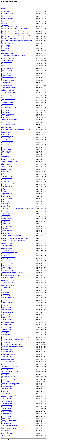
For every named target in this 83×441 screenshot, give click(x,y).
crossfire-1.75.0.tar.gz (6, 110)
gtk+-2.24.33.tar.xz (6, 164)
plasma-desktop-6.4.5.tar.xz (8, 299)
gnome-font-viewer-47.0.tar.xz (8, 159)
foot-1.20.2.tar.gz (5, 156)
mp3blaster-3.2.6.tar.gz (7, 243)
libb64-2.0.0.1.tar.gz (6, 199)
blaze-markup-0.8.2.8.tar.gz (8, 80)
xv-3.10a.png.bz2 (6, 431)
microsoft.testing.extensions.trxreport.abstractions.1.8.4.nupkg (15, 241)
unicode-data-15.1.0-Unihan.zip (8, 411)
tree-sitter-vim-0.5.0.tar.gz (7, 405)
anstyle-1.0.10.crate (6, 63)
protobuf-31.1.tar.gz (6, 309)
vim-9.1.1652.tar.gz (6, 418)
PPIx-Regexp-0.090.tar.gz (7, 43)
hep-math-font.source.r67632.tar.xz (9, 168)
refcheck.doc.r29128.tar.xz (7, 326)
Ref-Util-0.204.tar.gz (6, 45)
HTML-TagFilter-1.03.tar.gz (8, 21)
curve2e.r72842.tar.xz (6, 115)
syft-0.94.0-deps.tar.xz (7, 381)
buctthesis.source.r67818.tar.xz (8, 87)
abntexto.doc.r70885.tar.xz (7, 53)
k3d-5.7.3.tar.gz (5, 189)
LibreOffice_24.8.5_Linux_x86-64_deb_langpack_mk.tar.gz (14, 28)
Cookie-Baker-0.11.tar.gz (7, 15)
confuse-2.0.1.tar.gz (6, 105)
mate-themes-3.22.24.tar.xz (8, 223)
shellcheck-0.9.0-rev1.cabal (8, 361)
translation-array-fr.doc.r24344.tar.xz (10, 403)
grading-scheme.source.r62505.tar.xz (10, 161)
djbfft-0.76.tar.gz (5, 131)
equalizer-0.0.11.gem (6, 139)
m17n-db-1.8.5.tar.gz (6, 216)
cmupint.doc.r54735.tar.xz (7, 102)
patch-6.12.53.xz (5, 284)
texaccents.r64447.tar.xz (7, 388)
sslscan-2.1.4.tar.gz (6, 373)
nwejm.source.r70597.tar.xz (8, 268)
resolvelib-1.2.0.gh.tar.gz (7, 327)
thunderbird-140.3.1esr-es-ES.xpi (9, 394)
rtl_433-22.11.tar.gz (6, 332)
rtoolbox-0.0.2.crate (6, 334)
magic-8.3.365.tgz (6, 220)
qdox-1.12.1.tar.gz (6, 314)
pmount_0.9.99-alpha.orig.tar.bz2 (9, 302)
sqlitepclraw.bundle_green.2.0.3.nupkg (10, 371)
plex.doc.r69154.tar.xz (7, 300)
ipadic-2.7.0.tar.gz (6, 179)
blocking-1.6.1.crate (6, 82)
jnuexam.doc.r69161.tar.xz (7, 186)
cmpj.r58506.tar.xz (6, 100)
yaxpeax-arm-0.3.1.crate (7, 433)
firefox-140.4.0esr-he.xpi (7, 146)
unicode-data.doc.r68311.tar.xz (8, 413)
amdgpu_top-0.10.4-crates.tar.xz (9, 58)
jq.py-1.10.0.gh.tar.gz (6, 188)
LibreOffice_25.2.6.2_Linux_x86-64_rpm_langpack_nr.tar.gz (15, 33)
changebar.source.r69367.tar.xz (8, 99)
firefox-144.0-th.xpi (6, 152)
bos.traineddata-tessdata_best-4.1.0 (9, 83)
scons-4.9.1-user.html (6, 356)
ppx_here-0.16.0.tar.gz (7, 305)
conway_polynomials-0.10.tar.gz (9, 109)
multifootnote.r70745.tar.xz (8, 245)
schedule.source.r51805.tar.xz (8, 354)
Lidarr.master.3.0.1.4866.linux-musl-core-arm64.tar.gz (13, 38)
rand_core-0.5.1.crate (6, 319)
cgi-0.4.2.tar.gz (5, 97)
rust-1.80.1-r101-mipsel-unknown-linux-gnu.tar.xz (12, 339)
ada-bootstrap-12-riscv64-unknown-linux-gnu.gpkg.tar (13, 55)
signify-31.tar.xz (5, 364)
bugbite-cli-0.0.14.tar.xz (7, 88)
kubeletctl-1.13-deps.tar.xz (7, 194)
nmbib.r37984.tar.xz (6, 262)
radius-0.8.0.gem (5, 317)
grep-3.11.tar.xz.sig (6, 162)
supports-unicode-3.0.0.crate (8, 378)
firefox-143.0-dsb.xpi (6, 149)
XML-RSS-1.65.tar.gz (6, 48)
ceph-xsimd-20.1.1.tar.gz (7, 95)
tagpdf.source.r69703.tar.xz (8, 386)
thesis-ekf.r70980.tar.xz (7, 391)
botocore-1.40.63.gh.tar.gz (7, 85)
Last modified (39, 5)
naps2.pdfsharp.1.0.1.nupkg (8, 250)
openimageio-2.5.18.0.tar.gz (8, 273)
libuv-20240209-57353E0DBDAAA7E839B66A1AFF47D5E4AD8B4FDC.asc (18, 208)
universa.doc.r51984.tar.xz (7, 415)
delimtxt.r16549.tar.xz (6, 125)
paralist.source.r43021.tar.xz (8, 280)
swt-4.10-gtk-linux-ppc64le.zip (8, 379)
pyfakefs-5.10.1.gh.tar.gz (7, 312)
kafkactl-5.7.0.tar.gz (6, 191)
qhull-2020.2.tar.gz (6, 315)
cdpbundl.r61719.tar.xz (7, 94)
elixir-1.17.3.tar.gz (6, 134)
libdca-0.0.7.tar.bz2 (6, 201)
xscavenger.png (5, 430)
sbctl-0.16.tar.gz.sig (6, 352)
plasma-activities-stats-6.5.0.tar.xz (9, 297)
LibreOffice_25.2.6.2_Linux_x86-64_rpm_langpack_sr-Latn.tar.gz (16, 35)
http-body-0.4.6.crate (6, 169)
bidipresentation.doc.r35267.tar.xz (9, 77)
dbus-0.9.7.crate (5, 120)
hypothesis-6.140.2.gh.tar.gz (8, 171)
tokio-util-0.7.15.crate (6, 398)
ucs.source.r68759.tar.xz (7, 408)
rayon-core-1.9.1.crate (6, 321)
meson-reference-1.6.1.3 (7, 230)
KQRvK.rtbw (5, 25)
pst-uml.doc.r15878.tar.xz (7, 310)
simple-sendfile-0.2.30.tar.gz (8, 368)
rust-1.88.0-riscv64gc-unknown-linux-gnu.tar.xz (12, 342)
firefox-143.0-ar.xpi (6, 147)
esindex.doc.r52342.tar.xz (7, 141)
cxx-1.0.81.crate (5, 117)
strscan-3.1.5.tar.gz (6, 374)
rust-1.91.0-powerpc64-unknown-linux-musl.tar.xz (12, 346)
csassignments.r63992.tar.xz (8, 114)
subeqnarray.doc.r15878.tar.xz (8, 376)
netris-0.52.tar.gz (5, 255)
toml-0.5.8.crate (5, 400)
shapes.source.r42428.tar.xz (8, 359)
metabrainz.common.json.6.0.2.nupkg (10, 231)
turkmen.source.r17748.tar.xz (8, 406)
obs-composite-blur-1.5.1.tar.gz (8, 270)
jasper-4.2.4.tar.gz (6, 184)
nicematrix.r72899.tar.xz (7, 260)
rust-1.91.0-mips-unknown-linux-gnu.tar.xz (11, 344)
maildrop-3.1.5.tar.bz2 (6, 221)
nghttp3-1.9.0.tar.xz (6, 258)
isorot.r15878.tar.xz (6, 181)
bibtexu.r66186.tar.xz (6, 75)
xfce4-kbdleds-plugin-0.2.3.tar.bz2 (9, 425)
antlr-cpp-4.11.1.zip (6, 65)
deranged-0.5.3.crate (6, 127)
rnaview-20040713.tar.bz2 (7, 329)
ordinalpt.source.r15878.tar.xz (8, 278)
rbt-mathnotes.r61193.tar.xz (8, 322)
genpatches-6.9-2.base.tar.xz (8, 157)
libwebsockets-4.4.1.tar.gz (7, 210)
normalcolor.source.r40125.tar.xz (9, 263)
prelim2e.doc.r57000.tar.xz (7, 307)
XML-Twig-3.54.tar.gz (7, 50)
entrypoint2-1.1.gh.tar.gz (7, 136)
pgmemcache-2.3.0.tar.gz (7, 289)
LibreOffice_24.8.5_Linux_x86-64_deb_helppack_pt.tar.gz (14, 26)
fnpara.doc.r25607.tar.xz (7, 154)
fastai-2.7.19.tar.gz (6, 144)
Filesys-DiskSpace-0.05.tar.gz (8, 18)
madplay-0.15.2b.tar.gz (7, 218)
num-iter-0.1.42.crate (6, 265)
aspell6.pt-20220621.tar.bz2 (8, 68)
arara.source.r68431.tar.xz (7, 67)
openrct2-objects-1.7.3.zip (7, 277)
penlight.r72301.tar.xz (6, 287)
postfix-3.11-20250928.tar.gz (8, 304)
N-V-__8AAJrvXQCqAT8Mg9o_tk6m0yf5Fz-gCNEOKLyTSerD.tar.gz (17, 40)
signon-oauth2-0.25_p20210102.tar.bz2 (10, 366)
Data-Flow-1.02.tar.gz (6, 16)
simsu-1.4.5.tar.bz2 (6, 369)
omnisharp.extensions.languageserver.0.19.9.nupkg (12, 272)
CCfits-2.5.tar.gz (5, 11)
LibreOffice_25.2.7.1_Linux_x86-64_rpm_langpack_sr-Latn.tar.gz (16, 36)
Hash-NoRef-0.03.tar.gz (7, 23)
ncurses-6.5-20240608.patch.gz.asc (9, 252)
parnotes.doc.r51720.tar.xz (7, 282)
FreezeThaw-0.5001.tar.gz (7, 20)
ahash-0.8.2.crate (5, 57)
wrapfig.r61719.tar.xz (6, 423)
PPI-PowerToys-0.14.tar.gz (7, 41)
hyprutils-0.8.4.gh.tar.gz (7, 173)
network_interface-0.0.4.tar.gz (8, 257)
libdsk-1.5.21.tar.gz (6, 203)
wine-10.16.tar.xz (6, 421)
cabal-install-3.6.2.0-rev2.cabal (8, 92)
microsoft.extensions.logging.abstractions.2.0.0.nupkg (13, 240)
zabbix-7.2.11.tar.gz (6, 437)
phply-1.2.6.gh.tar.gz (6, 290)
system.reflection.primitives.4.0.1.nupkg (10, 384)
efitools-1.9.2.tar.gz (6, 132)
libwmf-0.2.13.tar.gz (6, 211)
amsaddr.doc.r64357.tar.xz (7, 60)
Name (19, 5)
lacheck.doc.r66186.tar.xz (7, 198)
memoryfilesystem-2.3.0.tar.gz (8, 226)
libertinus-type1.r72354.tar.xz (8, 204)
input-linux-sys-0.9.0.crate (7, 174)
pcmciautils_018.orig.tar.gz (8, 285)
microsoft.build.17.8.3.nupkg (8, 233)
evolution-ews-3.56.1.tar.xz (8, 142)
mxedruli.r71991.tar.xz (7, 248)
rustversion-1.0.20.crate (7, 349)
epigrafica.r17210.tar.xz (7, 137)
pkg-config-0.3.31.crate (7, 295)
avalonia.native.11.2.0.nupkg (8, 73)
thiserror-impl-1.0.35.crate (7, 393)
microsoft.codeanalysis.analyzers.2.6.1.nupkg (11, 235)
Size (44, 5)
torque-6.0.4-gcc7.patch (7, 401)
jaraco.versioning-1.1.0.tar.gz (8, 183)
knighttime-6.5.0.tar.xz (7, 193)
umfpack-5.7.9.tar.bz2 (6, 410)
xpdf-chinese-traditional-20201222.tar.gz (10, 428)
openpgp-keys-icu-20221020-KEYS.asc (10, 275)
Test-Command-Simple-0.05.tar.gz (9, 46)
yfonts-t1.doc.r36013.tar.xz (7, 435)
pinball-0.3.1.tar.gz (6, 294)
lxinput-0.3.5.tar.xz (6, 215)
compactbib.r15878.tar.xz (7, 104)
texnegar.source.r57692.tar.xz (8, 389)
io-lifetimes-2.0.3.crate (7, 178)
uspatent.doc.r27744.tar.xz (7, 416)
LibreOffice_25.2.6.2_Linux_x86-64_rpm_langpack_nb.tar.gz (15, 31)
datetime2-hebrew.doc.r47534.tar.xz (9, 119)
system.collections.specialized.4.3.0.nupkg (11, 383)
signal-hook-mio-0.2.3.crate (8, 363)
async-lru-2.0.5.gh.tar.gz (7, 70)
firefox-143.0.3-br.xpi (6, 151)
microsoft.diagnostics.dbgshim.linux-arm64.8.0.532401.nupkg (15, 238)
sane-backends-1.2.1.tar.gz (7, 351)
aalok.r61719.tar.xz (6, 52)
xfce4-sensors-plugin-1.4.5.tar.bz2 (9, 426)
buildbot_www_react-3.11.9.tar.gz (9, 90)
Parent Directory (5, 8)
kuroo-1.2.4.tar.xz (6, 196)
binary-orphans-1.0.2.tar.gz (7, 78)
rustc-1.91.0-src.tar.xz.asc (7, 347)
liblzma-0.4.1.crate (6, 206)
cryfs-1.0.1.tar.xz (5, 112)
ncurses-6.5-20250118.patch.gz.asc (9, 253)
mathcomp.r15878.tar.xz (7, 225)
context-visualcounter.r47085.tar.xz (9, 107)
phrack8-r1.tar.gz (5, 292)
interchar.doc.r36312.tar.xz (7, 176)
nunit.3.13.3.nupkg (6, 267)
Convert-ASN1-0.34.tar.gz (7, 13)
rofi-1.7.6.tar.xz (5, 331)
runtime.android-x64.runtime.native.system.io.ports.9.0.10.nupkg (15, 337)
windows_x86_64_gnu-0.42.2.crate (9, 420)
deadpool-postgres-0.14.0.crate (8, 124)
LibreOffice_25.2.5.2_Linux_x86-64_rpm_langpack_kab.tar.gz (15, 30)
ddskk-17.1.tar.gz (5, 122)
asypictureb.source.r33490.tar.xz (9, 72)
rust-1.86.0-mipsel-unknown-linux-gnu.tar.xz (11, 341)
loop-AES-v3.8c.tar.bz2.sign (8, 213)
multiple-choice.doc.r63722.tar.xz (9, 247)
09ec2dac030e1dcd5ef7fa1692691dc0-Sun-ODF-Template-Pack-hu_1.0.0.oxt (18, 9)
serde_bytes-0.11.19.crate (7, 357)
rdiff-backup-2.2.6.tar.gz (7, 324)
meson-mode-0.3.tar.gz (7, 228)
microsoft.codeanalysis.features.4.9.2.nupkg (11, 236)
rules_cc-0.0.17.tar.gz (6, 336)
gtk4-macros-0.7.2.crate (7, 166)
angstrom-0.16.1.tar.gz (7, 62)
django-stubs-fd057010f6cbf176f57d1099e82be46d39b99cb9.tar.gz (16, 129)
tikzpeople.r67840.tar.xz (7, 396)
